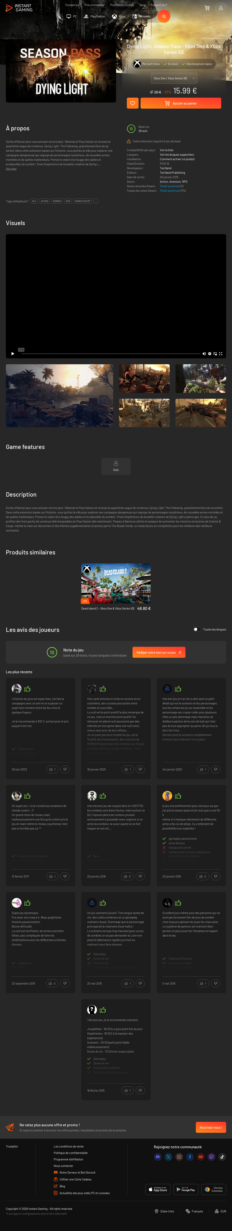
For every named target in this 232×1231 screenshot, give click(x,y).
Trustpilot (12, 1146)
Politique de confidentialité (71, 1153)
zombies (57, 201)
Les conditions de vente (69, 1146)
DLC (34, 201)
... (96, 201)
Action (164, 181)
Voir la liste (166, 150)
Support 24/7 (159, 5)
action (44, 201)
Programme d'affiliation (68, 1159)
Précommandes (94, 5)
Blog (142, 5)
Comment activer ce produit (177, 159)
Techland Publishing (172, 172)
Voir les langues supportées (177, 154)
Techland (165, 168)
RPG (184, 181)
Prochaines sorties (122, 5)
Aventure (175, 181)
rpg (68, 201)
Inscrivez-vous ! (211, 1127)
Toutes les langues (209, 629)
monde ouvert (82, 201)
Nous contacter (63, 1165)
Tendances (72, 5)
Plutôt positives (170, 186)
